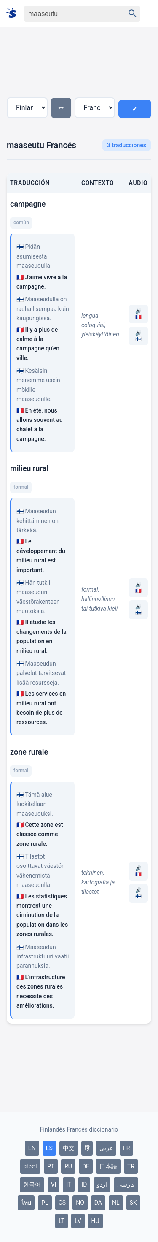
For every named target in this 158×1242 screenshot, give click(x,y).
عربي (106, 1148)
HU (95, 1220)
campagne (28, 203)
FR (126, 1148)
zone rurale (29, 751)
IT (68, 1184)
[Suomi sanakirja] (14, 13)
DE (85, 1166)
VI (53, 1184)
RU (68, 1166)
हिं (87, 1148)
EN (32, 1148)
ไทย (26, 1202)
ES (49, 1148)
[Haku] (67, 14)
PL (44, 1202)
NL (116, 1202)
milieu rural (29, 468)
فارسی (126, 1184)
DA (98, 1202)
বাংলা (30, 1166)
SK (133, 1202)
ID (84, 1184)
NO (80, 1202)
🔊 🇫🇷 (138, 314)
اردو (102, 1184)
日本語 (108, 1166)
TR (130, 1166)
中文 (69, 1148)
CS (62, 1202)
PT (50, 1166)
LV (78, 1220)
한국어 (32, 1184)
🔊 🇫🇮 (138, 336)
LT (61, 1220)
